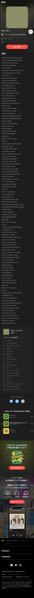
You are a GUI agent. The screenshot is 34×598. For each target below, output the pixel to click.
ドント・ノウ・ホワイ (12, 365)
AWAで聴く (17, 47)
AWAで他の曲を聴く (17, 468)
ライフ (8, 367)
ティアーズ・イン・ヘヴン (13, 370)
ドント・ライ (10, 381)
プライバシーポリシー (15, 574)
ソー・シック (10, 357)
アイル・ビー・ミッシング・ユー (14, 384)
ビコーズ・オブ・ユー (12, 343)
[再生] (31, 32)
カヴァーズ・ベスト (16, 330)
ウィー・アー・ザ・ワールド (13, 389)
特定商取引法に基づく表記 (22, 577)
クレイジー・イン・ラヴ (12, 346)
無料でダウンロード (17, 502)
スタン (8, 378)
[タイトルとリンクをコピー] (23, 401)
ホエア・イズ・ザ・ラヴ (12, 376)
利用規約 (3, 574)
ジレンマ (9, 340)
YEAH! (8, 349)
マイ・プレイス (10, 351)
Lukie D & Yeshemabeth (18, 34)
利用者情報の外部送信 (6, 577)
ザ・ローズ (9, 362)
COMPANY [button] (5, 557)
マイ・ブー (9, 543)
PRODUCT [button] (5, 551)
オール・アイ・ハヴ (11, 359)
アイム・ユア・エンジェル (13, 386)
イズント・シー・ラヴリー (13, 373)
